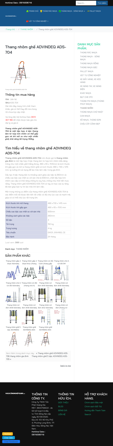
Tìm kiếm (102, 3)
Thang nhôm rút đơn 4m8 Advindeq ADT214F (61, 284)
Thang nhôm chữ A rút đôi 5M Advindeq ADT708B (61, 262)
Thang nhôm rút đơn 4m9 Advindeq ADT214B (45, 284)
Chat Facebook (11, 441)
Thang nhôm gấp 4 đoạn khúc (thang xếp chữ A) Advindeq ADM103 (29, 262)
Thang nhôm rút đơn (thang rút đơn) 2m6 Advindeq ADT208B (61, 306)
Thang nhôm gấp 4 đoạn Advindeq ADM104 (13, 262)
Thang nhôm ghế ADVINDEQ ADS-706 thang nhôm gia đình (29, 328)
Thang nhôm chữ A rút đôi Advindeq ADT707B (13, 284)
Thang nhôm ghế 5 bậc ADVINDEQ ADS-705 (13, 328)
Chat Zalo (8, 437)
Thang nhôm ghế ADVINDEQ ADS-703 (45, 328)
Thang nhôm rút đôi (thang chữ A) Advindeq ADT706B (29, 284)
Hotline (7, 434)
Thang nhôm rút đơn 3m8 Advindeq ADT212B (29, 306)
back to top (65, 365)
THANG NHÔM (22, 249)
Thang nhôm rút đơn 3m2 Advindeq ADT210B (45, 306)
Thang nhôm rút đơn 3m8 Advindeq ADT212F (13, 306)
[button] (72, 11)
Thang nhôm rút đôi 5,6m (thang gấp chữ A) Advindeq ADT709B (45, 262)
